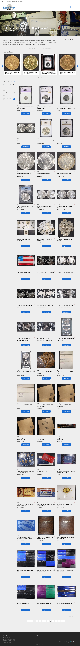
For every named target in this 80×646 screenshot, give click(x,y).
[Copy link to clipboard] (66, 39)
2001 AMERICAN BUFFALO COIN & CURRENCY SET (25, 504)
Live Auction (8, 25)
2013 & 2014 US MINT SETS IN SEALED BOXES (45, 405)
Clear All (13, 82)
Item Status (5, 88)
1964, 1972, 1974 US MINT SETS (24, 405)
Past (9, 90)
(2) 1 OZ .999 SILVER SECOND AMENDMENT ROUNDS (65, 306)
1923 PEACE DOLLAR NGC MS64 (65, 140)
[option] (12, 64)
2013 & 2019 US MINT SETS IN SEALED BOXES (65, 405)
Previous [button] (2, 66)
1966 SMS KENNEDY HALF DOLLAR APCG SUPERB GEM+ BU (66, 107)
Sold (9, 92)
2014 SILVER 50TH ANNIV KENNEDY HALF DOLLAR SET (24, 538)
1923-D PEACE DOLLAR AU (24, 173)
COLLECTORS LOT (42, 471)
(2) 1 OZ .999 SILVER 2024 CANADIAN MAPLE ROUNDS (44, 339)
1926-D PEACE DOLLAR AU (64, 173)
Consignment (49, 7)
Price (4, 95)
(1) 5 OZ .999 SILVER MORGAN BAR (26, 372)
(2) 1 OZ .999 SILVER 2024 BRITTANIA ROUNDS (23, 339)
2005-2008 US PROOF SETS (64, 603)
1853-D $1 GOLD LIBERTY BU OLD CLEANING (30, 73)
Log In (73, 7)
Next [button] (77, 66)
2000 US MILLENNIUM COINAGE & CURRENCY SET (66, 471)
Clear (13, 88)
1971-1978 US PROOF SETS (23, 603)
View (71, 81)
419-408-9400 (8, 1)
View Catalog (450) (67, 29)
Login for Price (26, 113)
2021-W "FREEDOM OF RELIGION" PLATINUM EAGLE (49, 73)
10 (58, 621)
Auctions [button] (38, 7)
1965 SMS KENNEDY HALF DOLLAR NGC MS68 (44, 107)
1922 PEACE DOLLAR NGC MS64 (45, 140)
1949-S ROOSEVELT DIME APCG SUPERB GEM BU (25, 107)
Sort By (55, 81)
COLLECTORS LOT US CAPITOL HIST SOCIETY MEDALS (25, 471)
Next (62, 621)
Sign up (67, 7)
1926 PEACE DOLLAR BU (43, 173)
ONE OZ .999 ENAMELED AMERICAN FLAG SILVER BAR (24, 273)
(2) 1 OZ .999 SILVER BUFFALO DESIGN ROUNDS (45, 306)
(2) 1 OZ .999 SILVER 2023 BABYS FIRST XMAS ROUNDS (65, 273)
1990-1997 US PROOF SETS (44, 603)
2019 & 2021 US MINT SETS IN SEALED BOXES (45, 438)
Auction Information (46, 48)
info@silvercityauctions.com (18, 1)
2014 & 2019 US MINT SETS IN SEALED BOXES (24, 438)
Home (30, 7)
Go (13, 98)
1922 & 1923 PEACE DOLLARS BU (25, 140)
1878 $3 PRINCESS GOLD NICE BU (67, 73)
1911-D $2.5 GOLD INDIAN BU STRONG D (12, 73)
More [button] (59, 7)
